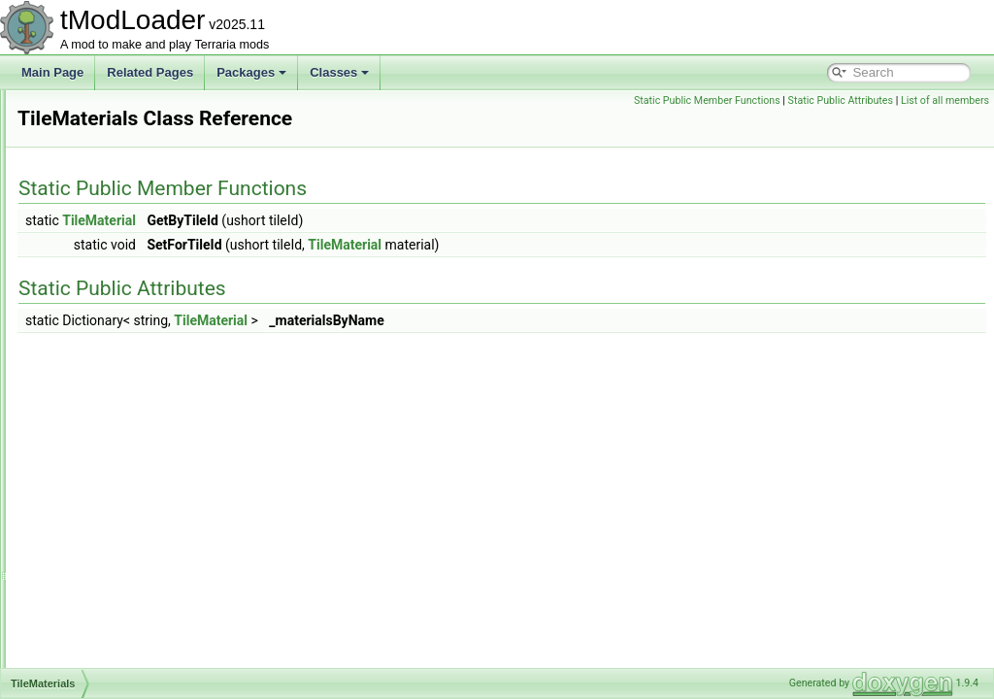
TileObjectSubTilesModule (131, 580)
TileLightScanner (107, 281)
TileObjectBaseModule (122, 452)
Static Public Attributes (840, 100)
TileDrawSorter (103, 132)
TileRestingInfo (103, 666)
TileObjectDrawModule (123, 516)
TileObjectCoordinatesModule (140, 474)
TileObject (90, 409)
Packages (251, 72)
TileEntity (88, 175)
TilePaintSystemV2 (113, 602)
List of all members (945, 100)
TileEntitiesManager (115, 153)
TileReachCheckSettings (127, 644)
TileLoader (91, 324)
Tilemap (84, 345)
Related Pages (150, 72)
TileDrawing (94, 110)
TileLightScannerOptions (127, 303)
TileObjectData (102, 495)
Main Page (52, 72)
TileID (79, 260)
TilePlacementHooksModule (136, 623)
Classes (339, 72)
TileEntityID (93, 196)
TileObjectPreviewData (123, 538)
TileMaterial (94, 367)
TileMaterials (97, 388)
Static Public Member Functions (707, 100)
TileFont (85, 217)
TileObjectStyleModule (122, 559)
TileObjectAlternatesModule (135, 431)
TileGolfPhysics (104, 239)
